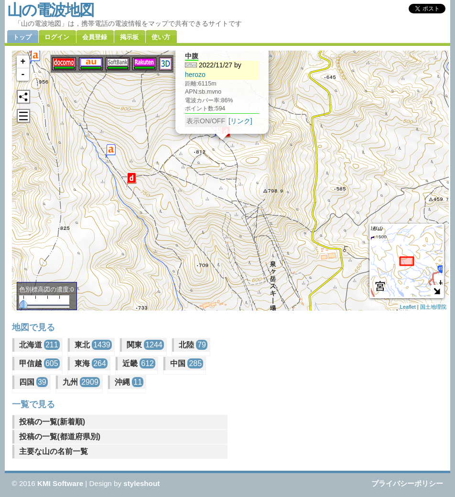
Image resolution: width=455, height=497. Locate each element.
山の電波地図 (50, 10)
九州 (81, 382)
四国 (33, 382)
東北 (93, 345)
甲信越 (39, 363)
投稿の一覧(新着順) (52, 422)
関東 (145, 345)
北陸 (193, 345)
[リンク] (240, 112)
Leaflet (408, 307)
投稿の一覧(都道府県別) (60, 436)
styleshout (141, 483)
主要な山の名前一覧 (53, 451)
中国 (186, 363)
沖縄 (129, 382)
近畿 (138, 363)
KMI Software (60, 483)
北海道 (39, 345)
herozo (195, 65)
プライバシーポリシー (407, 483)
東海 (91, 363)
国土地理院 (433, 307)
